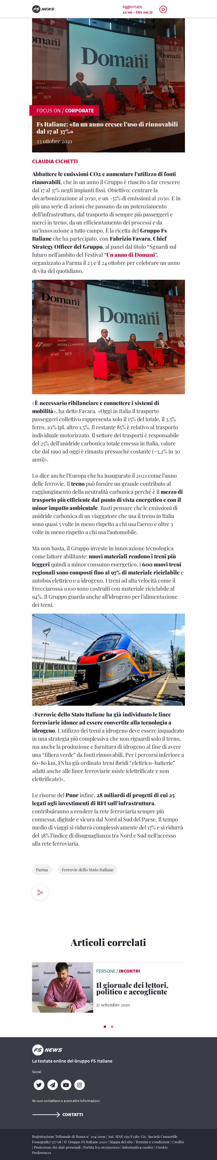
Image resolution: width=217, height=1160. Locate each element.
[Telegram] (52, 1085)
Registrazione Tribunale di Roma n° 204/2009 (69, 1136)
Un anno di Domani (130, 254)
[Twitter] (39, 1085)
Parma (42, 869)
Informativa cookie (138, 1147)
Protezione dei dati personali (58, 1147)
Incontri (129, 971)
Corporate (79, 110)
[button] (105, 1026)
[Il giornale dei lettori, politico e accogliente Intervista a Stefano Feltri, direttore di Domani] (140, 989)
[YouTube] (66, 1085)
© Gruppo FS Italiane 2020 (86, 1141)
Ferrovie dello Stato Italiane (88, 869)
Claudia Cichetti (55, 161)
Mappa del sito (121, 1141)
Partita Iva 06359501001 (101, 1147)
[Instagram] (79, 1085)
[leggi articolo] (62, 987)
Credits (178, 1141)
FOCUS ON (49, 110)
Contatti (57, 1114)
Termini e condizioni (153, 1141)
